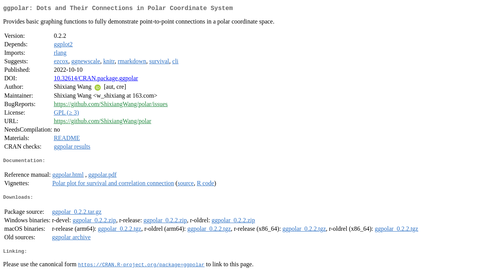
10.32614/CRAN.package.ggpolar (96, 79)
